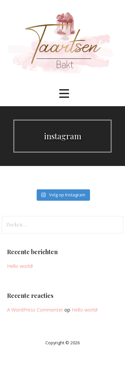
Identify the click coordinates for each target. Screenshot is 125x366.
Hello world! (20, 266)
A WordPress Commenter (35, 310)
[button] (64, 94)
